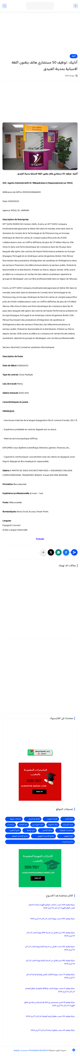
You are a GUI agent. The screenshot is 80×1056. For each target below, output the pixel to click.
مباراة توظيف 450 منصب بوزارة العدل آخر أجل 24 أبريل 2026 (52, 918)
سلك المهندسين (37, 824)
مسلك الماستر (47, 830)
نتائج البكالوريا (14, 830)
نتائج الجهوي (68, 836)
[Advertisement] (40, 34)
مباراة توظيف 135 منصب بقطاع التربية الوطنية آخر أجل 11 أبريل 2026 (50, 1016)
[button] (66, 552)
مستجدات (10, 824)
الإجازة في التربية (34, 819)
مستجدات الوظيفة (66, 830)
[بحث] (4, 6)
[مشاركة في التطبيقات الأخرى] (43, 552)
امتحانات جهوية (15, 819)
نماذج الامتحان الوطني (20, 836)
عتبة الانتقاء (23, 824)
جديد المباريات (67, 824)
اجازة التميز (69, 819)
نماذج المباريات (67, 841)
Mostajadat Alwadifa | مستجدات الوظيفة (30, 1050)
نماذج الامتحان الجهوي (46, 836)
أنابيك (74, 56)
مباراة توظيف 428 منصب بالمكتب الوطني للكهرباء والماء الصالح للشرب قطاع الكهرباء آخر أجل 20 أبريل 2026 (52, 906)
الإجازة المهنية (52, 819)
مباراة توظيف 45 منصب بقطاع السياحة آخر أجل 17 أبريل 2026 (53, 1030)
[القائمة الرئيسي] (75, 6)
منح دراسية (31, 830)
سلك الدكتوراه (53, 824)
